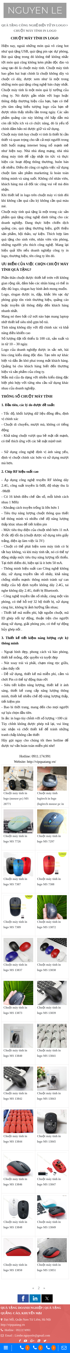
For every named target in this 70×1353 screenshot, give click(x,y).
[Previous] (33, 1288)
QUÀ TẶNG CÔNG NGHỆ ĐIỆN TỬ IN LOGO (33, 25)
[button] (23, 1298)
